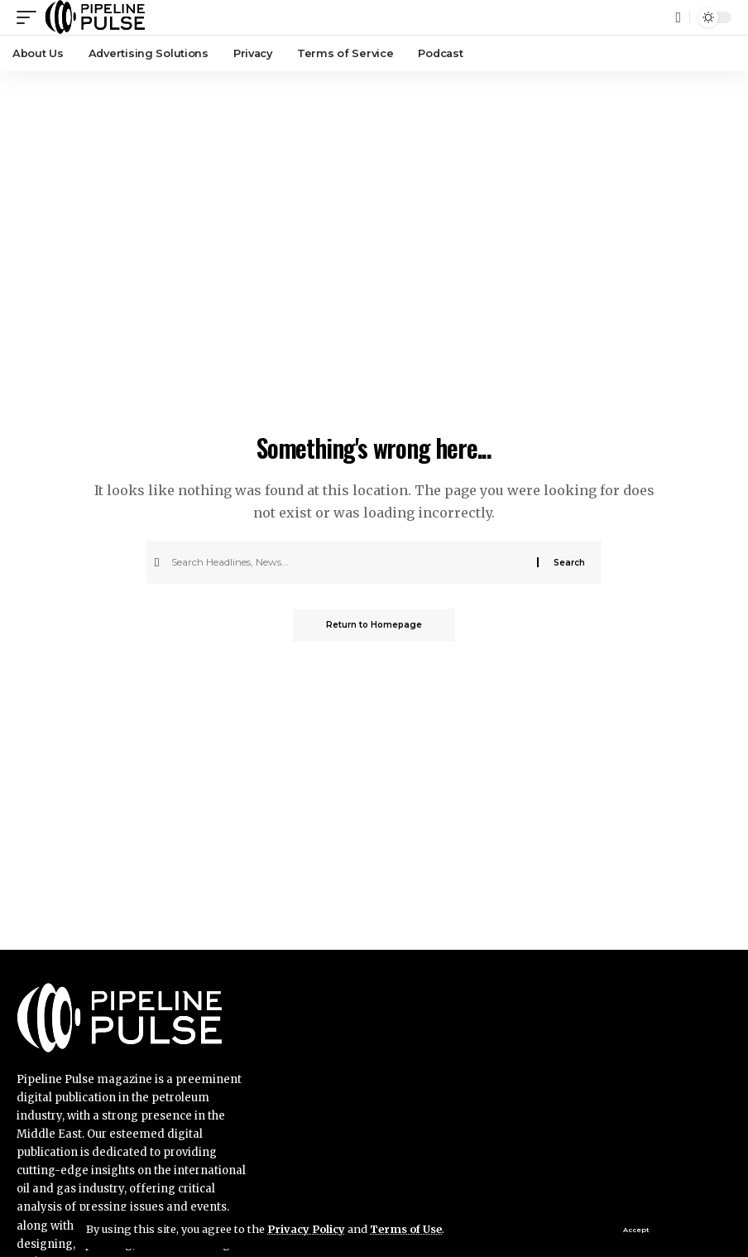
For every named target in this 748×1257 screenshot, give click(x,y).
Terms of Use (406, 1228)
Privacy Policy (306, 1228)
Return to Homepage (374, 624)
